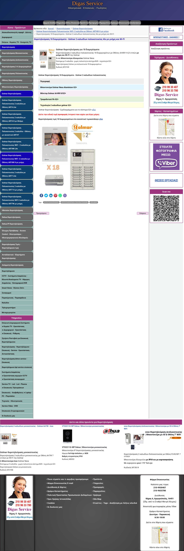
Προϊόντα (84, 23)
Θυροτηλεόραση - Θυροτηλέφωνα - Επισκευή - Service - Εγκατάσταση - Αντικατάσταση (16, 350)
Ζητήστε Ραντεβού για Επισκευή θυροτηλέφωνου (15, 340)
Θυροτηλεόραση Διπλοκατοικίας (15, 60)
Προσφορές (93, 23)
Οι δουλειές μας (8, 416)
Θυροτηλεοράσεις (51, 202)
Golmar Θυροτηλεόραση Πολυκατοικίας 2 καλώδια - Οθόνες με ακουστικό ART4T (16, 131)
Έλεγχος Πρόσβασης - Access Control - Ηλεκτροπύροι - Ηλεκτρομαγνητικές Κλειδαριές (15, 234)
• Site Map (96, 499)
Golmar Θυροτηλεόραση (11, 94)
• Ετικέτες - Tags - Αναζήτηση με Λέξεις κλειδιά (114, 503)
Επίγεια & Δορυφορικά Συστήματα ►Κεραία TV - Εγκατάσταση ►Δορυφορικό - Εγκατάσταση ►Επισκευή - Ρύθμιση (16, 328)
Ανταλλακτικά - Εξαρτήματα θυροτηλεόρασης (13, 256)
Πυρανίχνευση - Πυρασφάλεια (14, 298)
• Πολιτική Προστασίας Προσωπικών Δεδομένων (69, 495)
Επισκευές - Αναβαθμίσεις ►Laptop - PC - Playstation (17, 394)
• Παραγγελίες (98, 491)
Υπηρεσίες (60, 23)
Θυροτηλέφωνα (8, 271)
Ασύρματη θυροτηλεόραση (12, 265)
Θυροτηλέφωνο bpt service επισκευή (17, 367)
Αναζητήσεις (135, 23)
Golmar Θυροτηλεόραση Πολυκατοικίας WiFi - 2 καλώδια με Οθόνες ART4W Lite (16, 145)
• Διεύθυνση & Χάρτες (56, 487)
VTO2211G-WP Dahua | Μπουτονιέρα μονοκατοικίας (83, 426)
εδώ (94, 110)
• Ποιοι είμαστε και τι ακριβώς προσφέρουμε (67, 479)
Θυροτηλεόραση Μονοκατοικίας (15, 53)
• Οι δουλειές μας (54, 507)
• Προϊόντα (97, 479)
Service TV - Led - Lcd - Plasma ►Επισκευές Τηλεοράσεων (14, 386)
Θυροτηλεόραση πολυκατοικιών (74, 202)
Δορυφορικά (7, 37)
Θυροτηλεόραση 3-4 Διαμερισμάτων (16, 67)
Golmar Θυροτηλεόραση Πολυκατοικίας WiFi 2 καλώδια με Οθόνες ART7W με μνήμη (15, 200)
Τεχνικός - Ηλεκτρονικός (12, 401)
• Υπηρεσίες (97, 483)
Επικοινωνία (124, 23)
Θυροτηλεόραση (8, 47)
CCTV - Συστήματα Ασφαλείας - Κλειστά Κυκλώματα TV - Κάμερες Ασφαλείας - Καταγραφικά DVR (16, 279)
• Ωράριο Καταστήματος (57, 491)
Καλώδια (5, 303)
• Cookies (50, 503)
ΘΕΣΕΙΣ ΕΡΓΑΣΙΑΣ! (166, 180)
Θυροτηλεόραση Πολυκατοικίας (15, 73)
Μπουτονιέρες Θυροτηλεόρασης (15, 87)
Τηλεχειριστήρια (8, 308)
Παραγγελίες (104, 23)
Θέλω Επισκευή (72, 23)
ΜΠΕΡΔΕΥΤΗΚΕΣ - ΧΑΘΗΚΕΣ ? (166, 37)
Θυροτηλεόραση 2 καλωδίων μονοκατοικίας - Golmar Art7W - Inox (26, 426)
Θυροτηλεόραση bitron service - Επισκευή (14, 360)
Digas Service (87, 3)
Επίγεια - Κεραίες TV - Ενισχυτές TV (16, 42)
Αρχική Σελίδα (49, 23)
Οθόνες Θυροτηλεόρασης (12, 80)
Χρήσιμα (114, 23)
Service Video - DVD (10, 406)
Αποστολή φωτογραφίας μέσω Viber (159, 506)
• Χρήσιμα (96, 495)
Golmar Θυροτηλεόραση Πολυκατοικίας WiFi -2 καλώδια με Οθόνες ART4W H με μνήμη (16, 158)
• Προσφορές (98, 487)
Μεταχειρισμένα (8, 313)
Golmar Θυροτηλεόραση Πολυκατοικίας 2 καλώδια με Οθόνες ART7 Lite (14, 172)
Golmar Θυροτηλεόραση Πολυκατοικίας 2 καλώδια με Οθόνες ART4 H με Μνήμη (14, 117)
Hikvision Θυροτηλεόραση (12, 210)
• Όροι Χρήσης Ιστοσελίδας (59, 499)
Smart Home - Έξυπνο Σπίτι (13, 288)
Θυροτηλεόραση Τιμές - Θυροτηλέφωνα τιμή (11, 246)
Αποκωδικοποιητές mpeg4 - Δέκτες (16, 32)
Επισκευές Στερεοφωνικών (13, 411)
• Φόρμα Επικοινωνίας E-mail (59, 483)
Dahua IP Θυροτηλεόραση (12, 224)
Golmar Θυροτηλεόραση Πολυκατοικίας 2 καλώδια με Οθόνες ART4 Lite (14, 103)
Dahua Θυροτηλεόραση (11, 217)
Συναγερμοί (6, 293)
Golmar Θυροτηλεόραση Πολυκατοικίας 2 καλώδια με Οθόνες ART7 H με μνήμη (14, 186)
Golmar (93, 202)
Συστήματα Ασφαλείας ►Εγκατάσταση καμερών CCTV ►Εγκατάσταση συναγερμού (14, 375)
